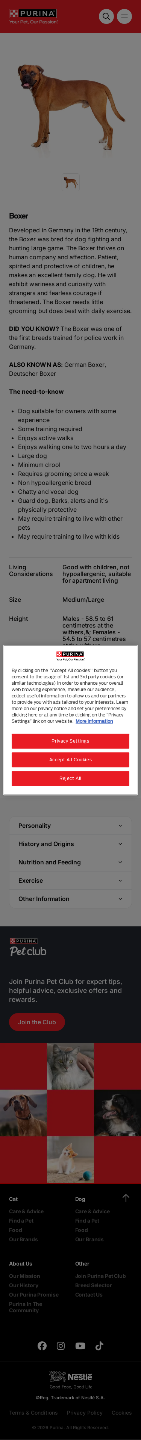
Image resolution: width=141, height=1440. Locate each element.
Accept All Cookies (70, 759)
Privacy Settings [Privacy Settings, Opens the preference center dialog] (70, 740)
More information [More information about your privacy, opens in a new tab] (94, 721)
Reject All (70, 778)
